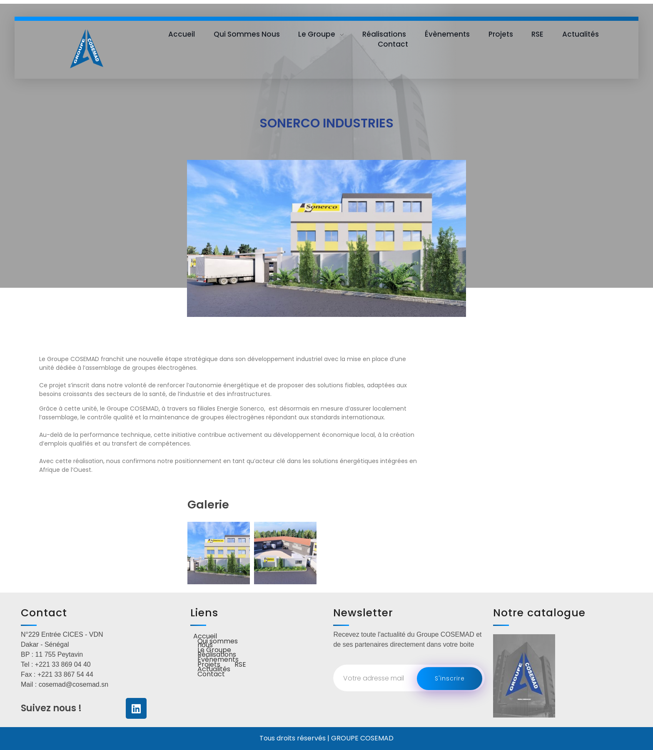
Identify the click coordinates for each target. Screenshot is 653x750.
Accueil (205, 636)
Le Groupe (214, 650)
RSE (240, 665)
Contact (211, 674)
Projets (208, 665)
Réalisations (216, 655)
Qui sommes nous (217, 643)
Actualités (213, 669)
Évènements (218, 660)
